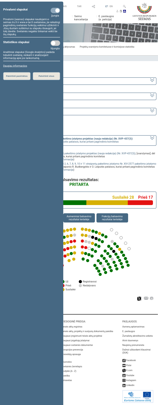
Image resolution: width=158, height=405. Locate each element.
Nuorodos (67, 362)
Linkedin (130, 385)
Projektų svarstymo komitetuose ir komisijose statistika (107, 47)
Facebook (131, 360)
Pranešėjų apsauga (71, 354)
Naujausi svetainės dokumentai (77, 345)
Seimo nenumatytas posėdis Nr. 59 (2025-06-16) (30, 111)
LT (106, 6)
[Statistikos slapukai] (55, 43)
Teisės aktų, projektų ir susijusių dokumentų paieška (87, 331)
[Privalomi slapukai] (55, 10)
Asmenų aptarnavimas (133, 326)
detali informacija (63, 159)
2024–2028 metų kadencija (18, 80)
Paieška (66, 375)
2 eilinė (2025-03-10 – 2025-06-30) (22, 96)
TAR (79, 6)
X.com (129, 370)
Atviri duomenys (130, 340)
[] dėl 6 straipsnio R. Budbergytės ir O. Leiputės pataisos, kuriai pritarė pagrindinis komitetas (68, 140)
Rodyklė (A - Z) (69, 371)
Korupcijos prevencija (72, 349)
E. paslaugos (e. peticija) (106, 18)
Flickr (129, 365)
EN (111, 6)
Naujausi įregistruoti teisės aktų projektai (82, 336)
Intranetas (67, 380)
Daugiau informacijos (15, 65)
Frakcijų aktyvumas (65, 47)
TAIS (64, 6)
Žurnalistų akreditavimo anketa (137, 336)
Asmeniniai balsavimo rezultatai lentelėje (79, 218)
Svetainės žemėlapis (72, 366)
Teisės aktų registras (72, 326)
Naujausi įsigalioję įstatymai (76, 340)
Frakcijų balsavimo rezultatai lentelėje (112, 218)
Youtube (130, 375)
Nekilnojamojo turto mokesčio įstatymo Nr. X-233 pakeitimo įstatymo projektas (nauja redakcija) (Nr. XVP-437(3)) (72, 153)
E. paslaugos (128, 331)
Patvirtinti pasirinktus (17, 76)
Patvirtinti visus (46, 76)
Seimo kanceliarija (81, 18)
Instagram (131, 380)
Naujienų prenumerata (133, 345)
